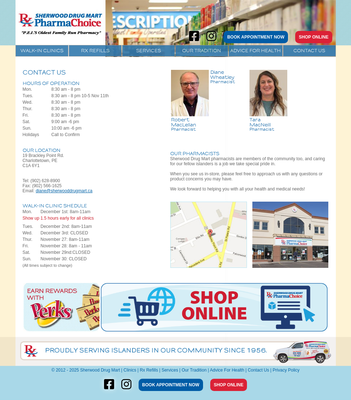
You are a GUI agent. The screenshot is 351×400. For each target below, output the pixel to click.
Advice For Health (255, 50)
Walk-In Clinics (42, 50)
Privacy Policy (286, 370)
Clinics (129, 370)
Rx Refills (95, 50)
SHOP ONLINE (313, 37)
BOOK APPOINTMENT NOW (255, 37)
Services (148, 50)
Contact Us (309, 50)
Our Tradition (201, 50)
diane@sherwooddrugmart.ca (64, 190)
